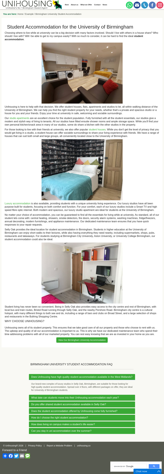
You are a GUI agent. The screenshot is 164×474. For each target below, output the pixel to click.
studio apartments (19, 118)
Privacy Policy (35, 445)
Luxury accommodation (17, 203)
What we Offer (86, 5)
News (105, 5)
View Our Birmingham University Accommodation (82, 340)
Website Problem (64, 445)
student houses (97, 129)
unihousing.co (83, 445)
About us (74, 5)
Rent (67, 5)
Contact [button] (97, 5)
